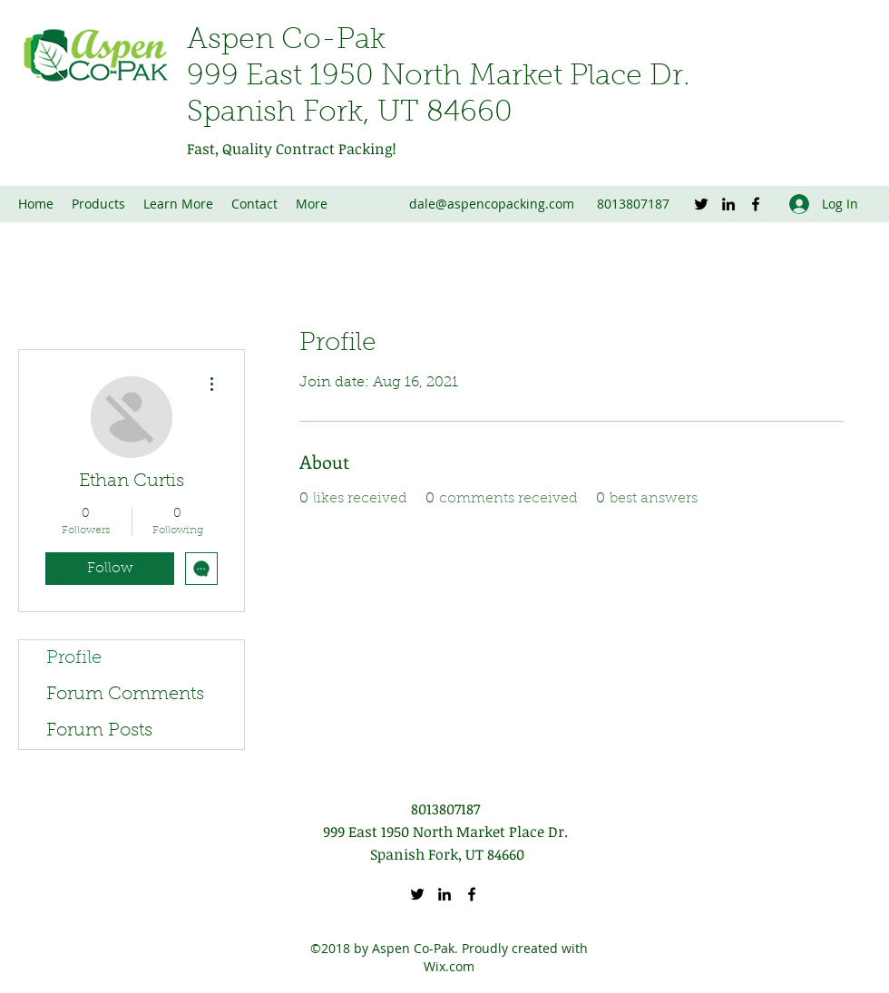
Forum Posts (99, 731)
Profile (74, 658)
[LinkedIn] (728, 204)
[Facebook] (756, 204)
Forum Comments (125, 695)
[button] (178, 204)
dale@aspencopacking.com (491, 203)
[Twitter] (701, 204)
